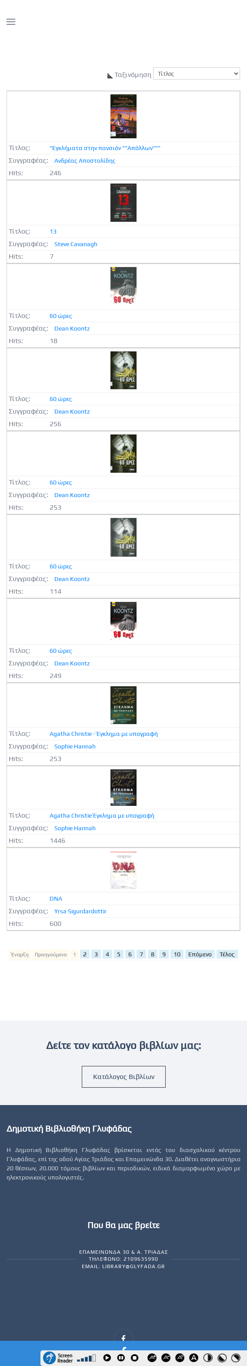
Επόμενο (200, 954)
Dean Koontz (72, 328)
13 (53, 231)
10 (177, 954)
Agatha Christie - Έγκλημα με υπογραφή (104, 733)
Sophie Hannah (75, 746)
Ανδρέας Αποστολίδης (85, 160)
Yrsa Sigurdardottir (80, 911)
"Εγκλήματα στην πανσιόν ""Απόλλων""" (105, 147)
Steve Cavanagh (75, 243)
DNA (56, 898)
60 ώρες (61, 315)
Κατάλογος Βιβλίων (123, 1076)
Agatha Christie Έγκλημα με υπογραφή (102, 815)
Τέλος (227, 954)
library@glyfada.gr (133, 1266)
